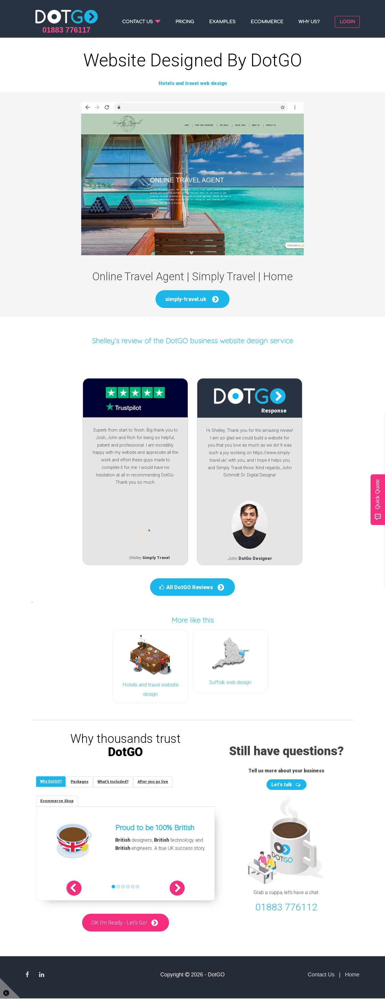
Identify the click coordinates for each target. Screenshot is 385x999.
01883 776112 (286, 906)
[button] (79, 888)
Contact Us (321, 975)
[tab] (51, 780)
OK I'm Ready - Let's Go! (119, 923)
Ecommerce (267, 21)
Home (352, 975)
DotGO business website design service (229, 340)
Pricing (184, 21)
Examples (222, 21)
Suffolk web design (230, 682)
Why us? (309, 21)
